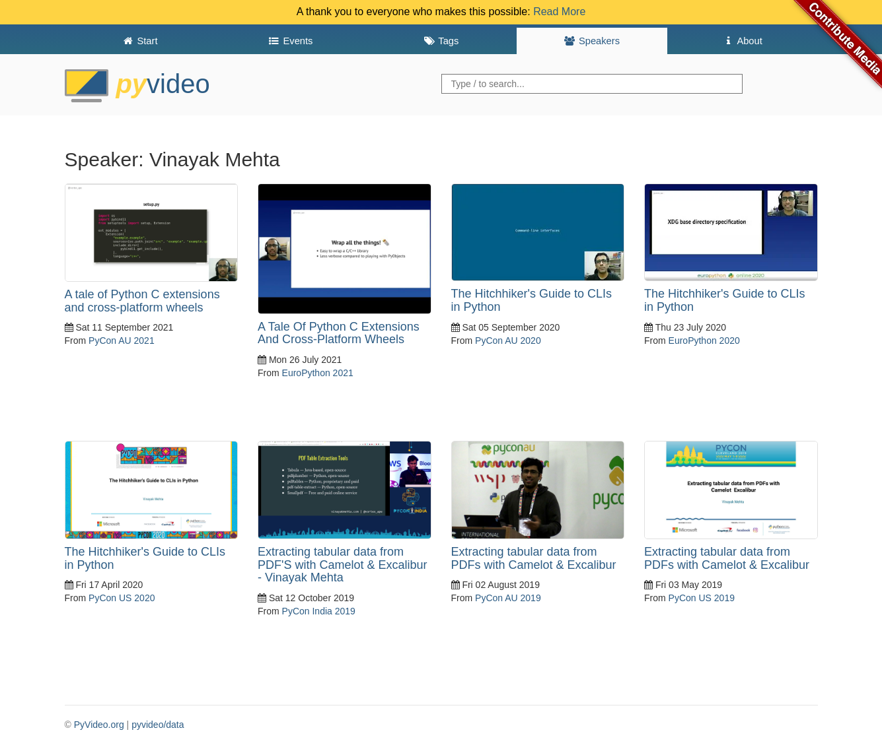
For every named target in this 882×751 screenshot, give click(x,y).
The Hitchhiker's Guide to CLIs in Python (531, 300)
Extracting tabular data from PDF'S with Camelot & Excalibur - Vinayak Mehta (342, 565)
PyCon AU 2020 (508, 340)
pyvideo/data (157, 724)
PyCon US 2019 (702, 598)
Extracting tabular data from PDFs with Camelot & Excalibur (533, 558)
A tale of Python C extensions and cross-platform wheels (142, 301)
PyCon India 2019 (318, 611)
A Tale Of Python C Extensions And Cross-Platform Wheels (339, 333)
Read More (559, 11)
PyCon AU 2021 (122, 340)
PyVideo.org (99, 724)
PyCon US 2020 (122, 598)
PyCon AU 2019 (508, 598)
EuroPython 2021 (317, 373)
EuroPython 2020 (704, 340)
